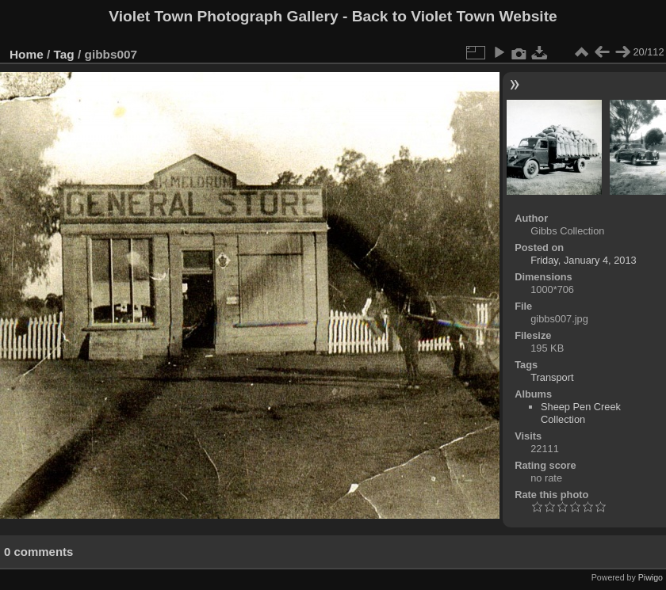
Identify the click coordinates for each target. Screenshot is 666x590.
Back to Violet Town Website (454, 16)
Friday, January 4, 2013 (583, 260)
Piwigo (650, 577)
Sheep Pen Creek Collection (581, 413)
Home (27, 54)
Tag (64, 54)
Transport (551, 377)
